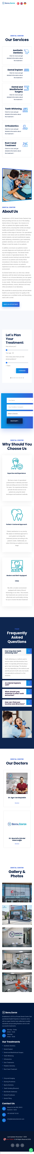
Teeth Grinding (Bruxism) (11, 1088)
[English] (21, 3)
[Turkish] (18, 3)
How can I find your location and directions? (15, 703)
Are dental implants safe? (13, 684)
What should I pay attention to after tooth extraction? (14, 693)
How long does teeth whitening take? (13, 652)
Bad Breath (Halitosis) (10, 1091)
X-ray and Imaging (9, 1078)
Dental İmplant (8, 1049)
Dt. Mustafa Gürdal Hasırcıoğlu (17, 839)
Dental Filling (8, 1098)
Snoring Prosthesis (9, 1081)
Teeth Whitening (9, 1056)
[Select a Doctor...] (20, 413)
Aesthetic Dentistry (9, 1046)
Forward (22, 371)
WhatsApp (14, 421)
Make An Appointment (11, 304)
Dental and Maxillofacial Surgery (13, 1052)
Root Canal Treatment (10, 1069)
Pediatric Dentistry (9, 1066)
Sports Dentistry (9, 1085)
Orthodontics (8, 1059)
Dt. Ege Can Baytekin (17, 797)
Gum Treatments (9, 1062)
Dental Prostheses (9, 1095)
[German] (25, 3)
